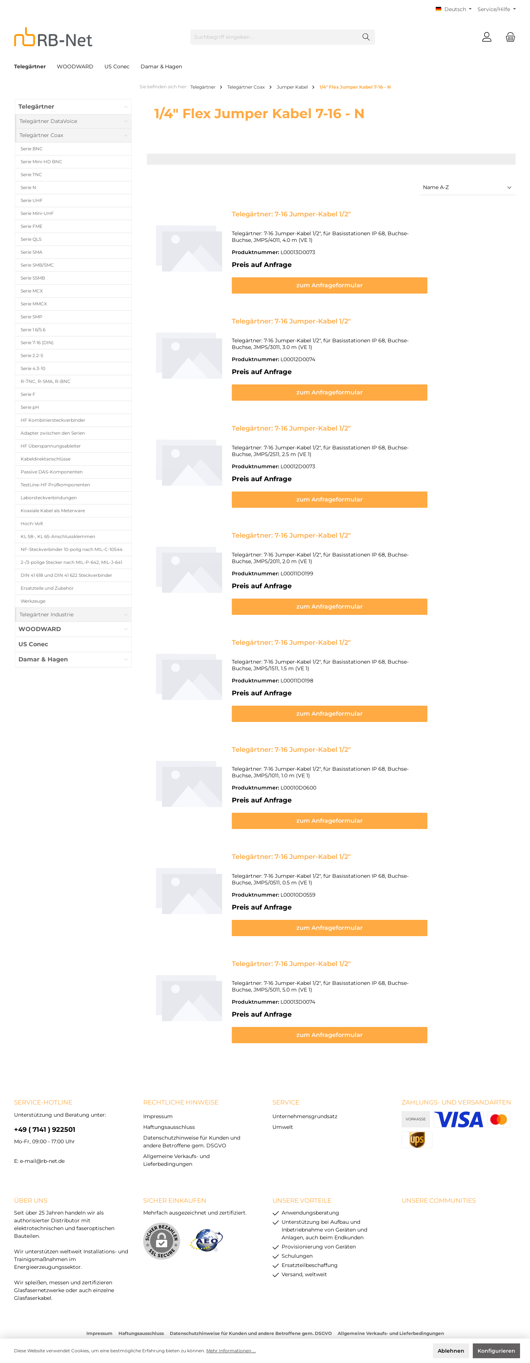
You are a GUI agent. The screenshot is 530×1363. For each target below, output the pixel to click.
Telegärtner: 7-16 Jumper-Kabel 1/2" (291, 214)
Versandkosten (246, 1313)
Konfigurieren (496, 1350)
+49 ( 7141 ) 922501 (44, 1097)
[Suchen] (366, 37)
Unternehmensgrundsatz (304, 1084)
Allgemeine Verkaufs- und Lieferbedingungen (391, 1301)
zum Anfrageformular (370, 278)
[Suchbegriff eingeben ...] (274, 37)
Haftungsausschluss (169, 1094)
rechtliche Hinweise (180, 1069)
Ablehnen (451, 1350)
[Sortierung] (468, 187)
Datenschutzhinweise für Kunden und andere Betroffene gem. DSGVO (251, 1301)
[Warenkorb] (508, 37)
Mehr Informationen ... (231, 1350)
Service (285, 1069)
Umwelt (282, 1094)
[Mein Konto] (487, 37)
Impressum (158, 1084)
